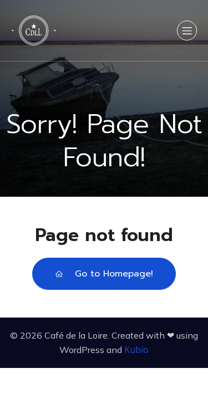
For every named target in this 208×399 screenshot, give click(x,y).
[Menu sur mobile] (187, 30)
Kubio (136, 350)
